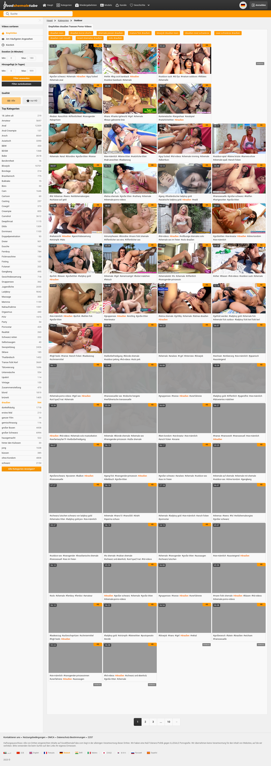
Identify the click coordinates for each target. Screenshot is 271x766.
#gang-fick (109, 476)
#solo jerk (135, 359)
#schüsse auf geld (58, 200)
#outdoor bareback (113, 80)
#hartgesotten (219, 200)
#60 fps (176, 76)
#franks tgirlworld (119, 116)
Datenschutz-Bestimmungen (71, 737)
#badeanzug (125, 160)
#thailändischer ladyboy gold (178, 196)
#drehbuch (109, 479)
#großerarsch (219, 635)
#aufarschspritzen (70, 635)
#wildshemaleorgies (80, 196)
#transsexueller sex (113, 396)
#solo (52, 596)
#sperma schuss (111, 519)
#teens (66, 196)
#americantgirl (126, 276)
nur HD (31, 100)
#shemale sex (137, 436)
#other (216, 276)
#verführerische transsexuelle (117, 399)
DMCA (51, 737)
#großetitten (219, 236)
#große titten (126, 196)
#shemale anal (56, 80)
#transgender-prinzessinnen (76, 675)
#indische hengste (131, 396)
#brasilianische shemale (87, 556)
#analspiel (189, 116)
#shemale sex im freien (169, 240)
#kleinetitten (134, 635)
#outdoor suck (165, 76)
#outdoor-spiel (220, 156)
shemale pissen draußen (110, 33)
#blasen (61, 276)
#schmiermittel (57, 359)
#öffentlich (191, 276)
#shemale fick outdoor (223, 319)
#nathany (137, 196)
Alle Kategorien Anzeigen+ (21, 469)
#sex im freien (165, 479)
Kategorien (63, 20)
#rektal (193, 635)
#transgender (89, 116)
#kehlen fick (86, 316)
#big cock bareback (120, 76)
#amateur (87, 596)
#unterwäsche (165, 116)
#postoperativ (147, 635)
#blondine (70, 156)
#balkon (79, 476)
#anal (62, 156)
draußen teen (56, 33)
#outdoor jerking (111, 359)
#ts (173, 276)
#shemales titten (57, 519)
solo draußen (115, 38)
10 (168, 721)
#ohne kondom (254, 236)
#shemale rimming (190, 156)
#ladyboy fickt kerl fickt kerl (247, 319)
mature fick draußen (140, 33)
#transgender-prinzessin (170, 279)
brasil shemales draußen (89, 38)
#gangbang (246, 479)
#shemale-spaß (220, 160)
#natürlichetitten (166, 120)
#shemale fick (248, 316)
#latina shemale (111, 196)
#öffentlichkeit (75, 116)
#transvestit (226, 436)
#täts (62, 240)
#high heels (55, 356)
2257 (90, 737)
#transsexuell (239, 436)
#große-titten (82, 156)
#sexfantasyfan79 (58, 439)
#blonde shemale (131, 356)
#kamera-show (248, 156)
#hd (51, 196)
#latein (229, 635)
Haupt (50, 20)
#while (107, 76)
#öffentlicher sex (132, 240)
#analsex (173, 356)
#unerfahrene (195, 396)
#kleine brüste (234, 156)
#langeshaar (178, 116)
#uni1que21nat (57, 399)
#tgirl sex (76, 396)
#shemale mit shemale (245, 476)
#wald (195, 200)
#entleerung (228, 356)
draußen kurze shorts (80, 33)
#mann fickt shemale (139, 236)
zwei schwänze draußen (228, 33)
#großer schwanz (58, 76)
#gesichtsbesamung (81, 236)
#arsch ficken (234, 160)
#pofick (53, 276)
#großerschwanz (57, 476)
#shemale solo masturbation (84, 436)
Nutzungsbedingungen (34, 737)
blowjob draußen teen (167, 33)
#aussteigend (219, 359)
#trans (107, 116)
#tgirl (130, 116)
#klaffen (248, 196)
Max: (29, 58)
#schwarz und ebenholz (115, 559)
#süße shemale (134, 439)
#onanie (175, 439)
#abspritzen (55, 120)
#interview (189, 356)
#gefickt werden (220, 316)
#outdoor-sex (201, 476)
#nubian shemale (124, 556)
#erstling (131, 316)
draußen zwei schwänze (197, 33)
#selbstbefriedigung (113, 356)
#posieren (70, 476)
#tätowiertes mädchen (223, 399)
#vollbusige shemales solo (191, 236)
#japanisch (254, 356)
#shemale (71, 76)
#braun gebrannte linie (114, 120)
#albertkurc (164, 160)
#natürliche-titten (139, 156)
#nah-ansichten (111, 160)
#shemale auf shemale (223, 476)
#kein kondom (165, 436)
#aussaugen (200, 556)
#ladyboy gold (84, 276)
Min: (9, 58)
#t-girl (180, 356)
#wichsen (217, 356)
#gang (162, 196)
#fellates (202, 76)
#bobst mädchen (142, 276)
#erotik (107, 639)
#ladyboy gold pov (74, 519)
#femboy (70, 596)
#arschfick (63, 116)
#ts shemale (109, 556)
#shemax (58, 196)
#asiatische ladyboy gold (170, 200)
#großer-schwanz (235, 196)
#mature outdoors (189, 76)
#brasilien (237, 635)
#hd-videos (176, 156)
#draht (137, 516)
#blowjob (199, 356)
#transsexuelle (220, 196)
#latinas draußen (200, 316)
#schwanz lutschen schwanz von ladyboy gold (71, 516)
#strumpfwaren (111, 236)
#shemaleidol (165, 276)
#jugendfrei (243, 396)
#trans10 (118, 516)
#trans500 (128, 516)
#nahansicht (55, 236)
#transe (92, 156)
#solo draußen (187, 240)
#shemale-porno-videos (115, 200)
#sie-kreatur (230, 236)
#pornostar (164, 519)
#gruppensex (110, 316)
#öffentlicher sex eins (114, 240)
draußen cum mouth (60, 38)
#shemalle (163, 80)
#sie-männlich (110, 156)
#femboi (79, 596)
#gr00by (178, 316)
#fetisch (108, 279)
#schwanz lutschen (167, 559)
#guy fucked (92, 76)
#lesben (53, 116)
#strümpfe (54, 240)
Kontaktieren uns (11, 737)
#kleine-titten (124, 156)
